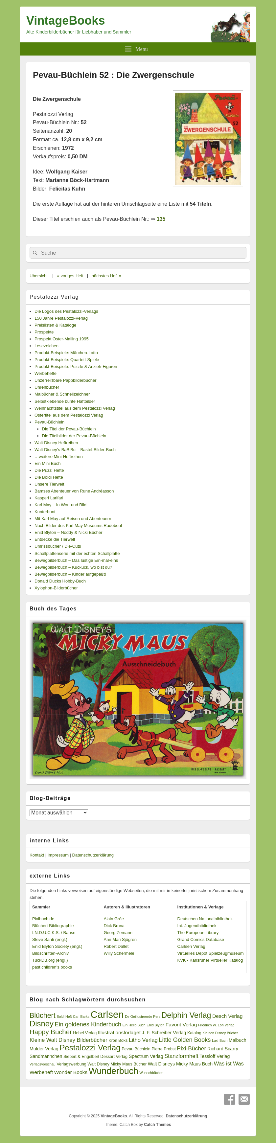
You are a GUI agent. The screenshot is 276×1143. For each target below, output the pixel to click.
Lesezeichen (46, 345)
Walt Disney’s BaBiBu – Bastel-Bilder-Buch (75, 449)
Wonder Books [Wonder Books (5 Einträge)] (70, 1072)
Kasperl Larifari (48, 497)
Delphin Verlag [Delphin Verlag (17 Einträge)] (186, 1015)
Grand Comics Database (200, 939)
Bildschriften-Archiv (50, 953)
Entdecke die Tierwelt (54, 539)
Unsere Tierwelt (49, 484)
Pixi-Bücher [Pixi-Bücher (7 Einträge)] (191, 1048)
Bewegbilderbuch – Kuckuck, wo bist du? (73, 567)
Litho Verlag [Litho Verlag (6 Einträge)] (143, 1040)
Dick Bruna (114, 925)
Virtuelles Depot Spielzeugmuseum (210, 953)
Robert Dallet (116, 946)
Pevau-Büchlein (49, 422)
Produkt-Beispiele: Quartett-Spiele (66, 359)
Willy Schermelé (119, 953)
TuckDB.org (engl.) (50, 960)
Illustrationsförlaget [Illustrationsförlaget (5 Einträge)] (119, 1032)
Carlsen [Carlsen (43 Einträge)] (107, 1014)
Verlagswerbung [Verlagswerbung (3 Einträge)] (71, 1064)
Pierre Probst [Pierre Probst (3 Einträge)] (163, 1049)
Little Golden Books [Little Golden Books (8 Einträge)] (185, 1040)
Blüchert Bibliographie (53, 925)
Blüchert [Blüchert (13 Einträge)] (43, 1015)
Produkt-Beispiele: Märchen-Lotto (66, 352)
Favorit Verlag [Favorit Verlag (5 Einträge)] (181, 1024)
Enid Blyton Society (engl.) (57, 946)
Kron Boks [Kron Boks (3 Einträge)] (117, 1040)
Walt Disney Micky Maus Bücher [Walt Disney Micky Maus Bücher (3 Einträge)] (117, 1064)
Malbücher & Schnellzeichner (62, 394)
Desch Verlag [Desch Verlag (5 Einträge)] (227, 1016)
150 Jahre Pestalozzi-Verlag (61, 318)
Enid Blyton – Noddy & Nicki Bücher (68, 532)
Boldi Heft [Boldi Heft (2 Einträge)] (64, 1016)
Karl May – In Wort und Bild (60, 504)
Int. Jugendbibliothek (197, 925)
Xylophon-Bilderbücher (56, 587)
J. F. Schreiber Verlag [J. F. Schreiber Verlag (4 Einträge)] (164, 1032)
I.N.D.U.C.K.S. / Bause (54, 932)
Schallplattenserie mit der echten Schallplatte (77, 553)
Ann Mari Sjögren (120, 939)
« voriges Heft (70, 275)
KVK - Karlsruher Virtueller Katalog (210, 960)
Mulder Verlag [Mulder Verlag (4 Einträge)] (44, 1048)
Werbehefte (45, 373)
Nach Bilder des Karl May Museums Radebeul (78, 525)
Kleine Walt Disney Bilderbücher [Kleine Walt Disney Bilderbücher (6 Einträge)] (68, 1040)
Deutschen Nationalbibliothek (205, 918)
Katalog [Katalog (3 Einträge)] (194, 1033)
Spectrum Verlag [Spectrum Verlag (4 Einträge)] (146, 1056)
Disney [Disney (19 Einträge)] (42, 1023)
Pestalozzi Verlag (54, 297)
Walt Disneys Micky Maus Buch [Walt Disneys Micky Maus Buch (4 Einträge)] (180, 1063)
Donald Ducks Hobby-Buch (60, 581)
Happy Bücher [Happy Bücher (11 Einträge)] (51, 1032)
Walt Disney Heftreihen (56, 442)
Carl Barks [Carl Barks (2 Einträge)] (81, 1016)
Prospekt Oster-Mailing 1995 (61, 338)
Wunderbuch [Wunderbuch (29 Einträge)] (113, 1071)
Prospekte (44, 332)
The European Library (198, 932)
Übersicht (39, 275)
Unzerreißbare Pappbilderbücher (65, 380)
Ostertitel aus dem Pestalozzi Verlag (68, 415)
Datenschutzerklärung (93, 855)
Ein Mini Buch (47, 463)
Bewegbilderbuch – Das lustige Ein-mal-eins (76, 560)
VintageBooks (65, 20)
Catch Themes (157, 1124)
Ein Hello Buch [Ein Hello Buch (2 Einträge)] (134, 1025)
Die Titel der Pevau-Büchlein (69, 428)
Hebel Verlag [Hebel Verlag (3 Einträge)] (85, 1033)
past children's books (52, 967)
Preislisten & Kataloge (55, 325)
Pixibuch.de (43, 918)
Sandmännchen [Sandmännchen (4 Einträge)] (46, 1056)
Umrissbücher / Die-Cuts (57, 546)
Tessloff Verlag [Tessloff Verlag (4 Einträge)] (214, 1056)
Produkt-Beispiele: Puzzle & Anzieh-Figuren (75, 366)
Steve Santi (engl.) (49, 939)
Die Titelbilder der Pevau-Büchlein (74, 435)
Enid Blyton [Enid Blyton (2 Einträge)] (155, 1025)
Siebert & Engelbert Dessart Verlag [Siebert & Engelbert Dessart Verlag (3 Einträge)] (95, 1056)
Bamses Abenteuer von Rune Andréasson (74, 491)
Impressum (58, 855)
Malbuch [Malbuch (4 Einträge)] (237, 1040)
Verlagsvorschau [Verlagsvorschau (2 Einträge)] (43, 1064)
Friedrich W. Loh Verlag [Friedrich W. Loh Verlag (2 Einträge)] (216, 1025)
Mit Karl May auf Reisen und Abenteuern (72, 518)
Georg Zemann (118, 932)
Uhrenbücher (46, 387)
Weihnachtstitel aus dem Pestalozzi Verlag (74, 408)
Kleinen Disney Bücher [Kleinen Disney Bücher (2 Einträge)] (220, 1033)
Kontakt (37, 855)
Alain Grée (114, 918)
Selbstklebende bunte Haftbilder (64, 401)
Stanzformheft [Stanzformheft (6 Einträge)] (181, 1056)
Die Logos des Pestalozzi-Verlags (66, 311)
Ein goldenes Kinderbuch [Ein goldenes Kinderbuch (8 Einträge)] (88, 1024)
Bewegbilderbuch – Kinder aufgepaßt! (70, 574)
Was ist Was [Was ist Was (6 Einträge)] (229, 1064)
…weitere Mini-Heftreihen (58, 456)
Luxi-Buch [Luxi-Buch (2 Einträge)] (219, 1040)
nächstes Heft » (106, 275)
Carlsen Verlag (191, 946)
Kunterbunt (45, 511)
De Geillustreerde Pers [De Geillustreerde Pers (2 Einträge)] (142, 1016)
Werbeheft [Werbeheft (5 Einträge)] (41, 1072)
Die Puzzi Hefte (49, 470)
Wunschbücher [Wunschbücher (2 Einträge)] (151, 1073)
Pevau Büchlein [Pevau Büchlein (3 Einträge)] (136, 1049)
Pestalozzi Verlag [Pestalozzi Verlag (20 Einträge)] (89, 1047)
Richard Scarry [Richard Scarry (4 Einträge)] (222, 1048)
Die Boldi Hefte (48, 477)
